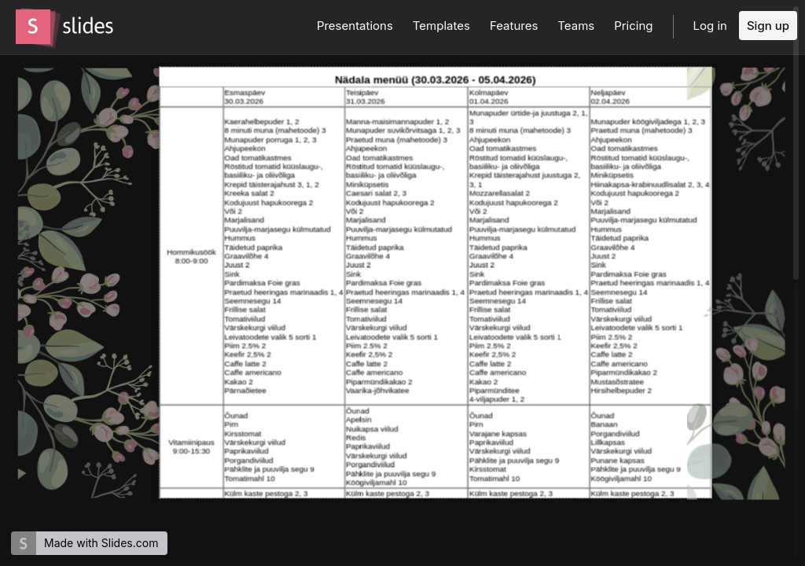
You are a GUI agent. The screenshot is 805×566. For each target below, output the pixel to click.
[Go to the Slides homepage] (33, 26)
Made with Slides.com (101, 542)
